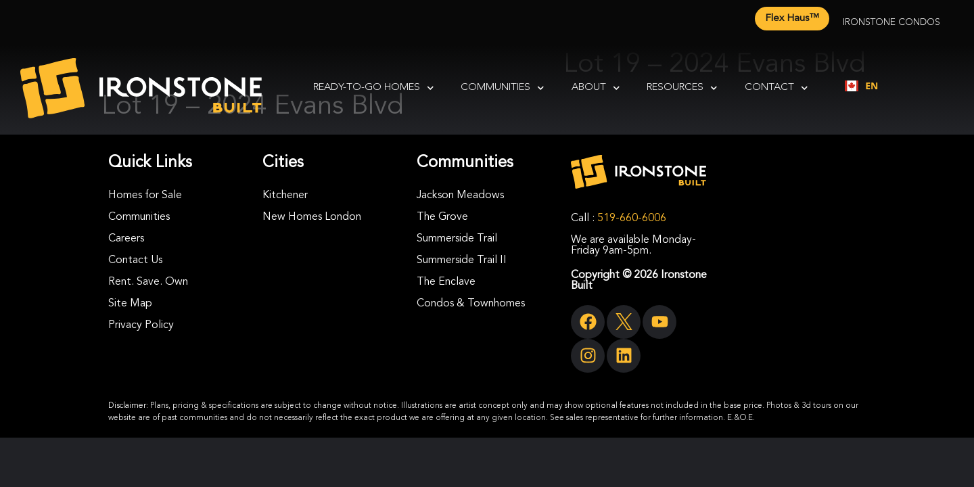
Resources (682, 88)
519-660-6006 (631, 218)
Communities (502, 88)
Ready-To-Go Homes (373, 88)
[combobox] (861, 85)
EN (861, 85)
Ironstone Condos (891, 22)
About (596, 88)
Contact (776, 88)
